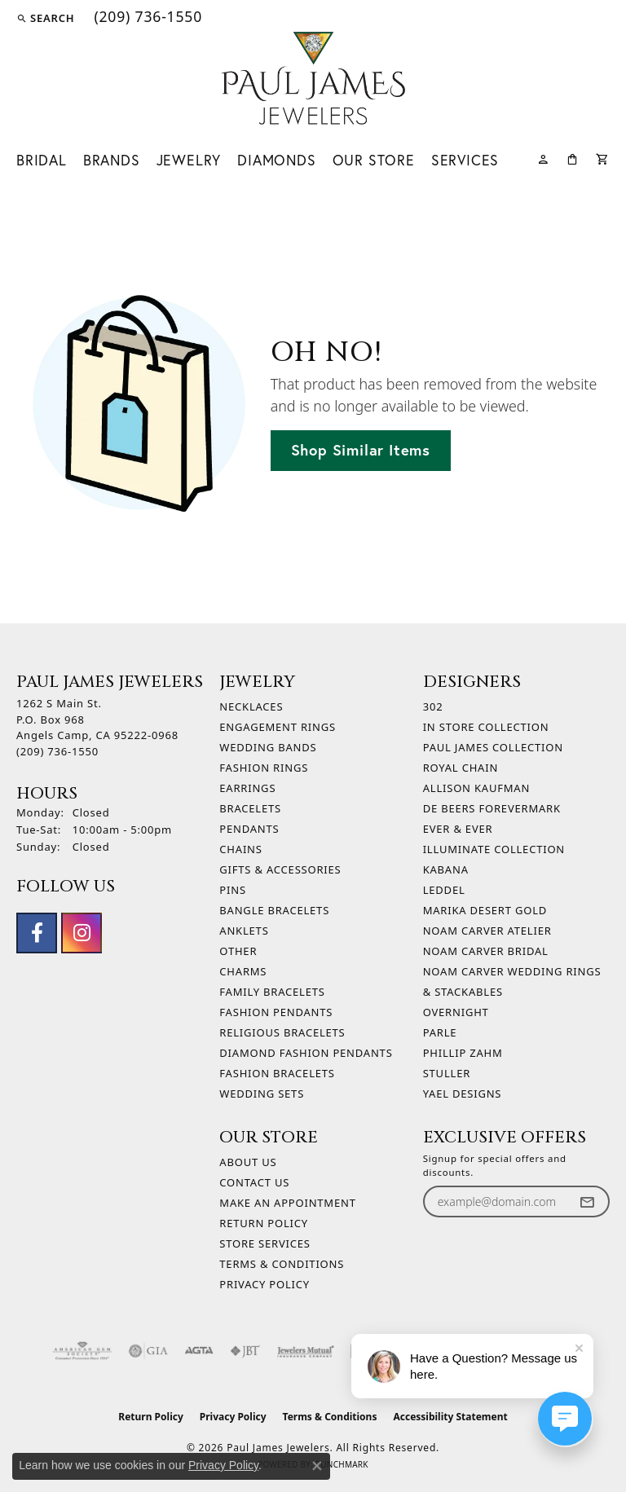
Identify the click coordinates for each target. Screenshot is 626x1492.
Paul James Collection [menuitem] (493, 747)
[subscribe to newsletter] (587, 1201)
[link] (146, 18)
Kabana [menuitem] (446, 869)
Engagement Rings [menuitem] (277, 727)
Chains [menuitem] (240, 849)
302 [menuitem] (433, 706)
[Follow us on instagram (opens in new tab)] (81, 933)
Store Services (264, 1243)
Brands (111, 160)
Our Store (374, 160)
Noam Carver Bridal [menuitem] (486, 951)
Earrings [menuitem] (247, 788)
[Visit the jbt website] (245, 1351)
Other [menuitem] (238, 951)
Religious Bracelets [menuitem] (282, 1032)
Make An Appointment (287, 1202)
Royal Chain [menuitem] (460, 767)
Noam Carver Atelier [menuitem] (487, 930)
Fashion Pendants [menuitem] (276, 1012)
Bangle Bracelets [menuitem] (274, 910)
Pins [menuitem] (232, 889)
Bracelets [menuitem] (250, 808)
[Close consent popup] (317, 1466)
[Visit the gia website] (148, 1351)
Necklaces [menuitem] (251, 706)
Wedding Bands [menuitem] (267, 747)
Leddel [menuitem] (444, 889)
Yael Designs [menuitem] (462, 1093)
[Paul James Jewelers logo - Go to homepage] (313, 78)
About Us (247, 1162)
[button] (45, 18)
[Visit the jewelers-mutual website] (305, 1351)
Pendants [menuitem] (249, 828)
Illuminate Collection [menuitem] (494, 849)
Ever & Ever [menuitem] (458, 828)
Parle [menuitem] (440, 1032)
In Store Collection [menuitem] (486, 727)
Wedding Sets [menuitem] (261, 1093)
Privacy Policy (264, 1284)
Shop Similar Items (360, 450)
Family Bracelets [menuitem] (271, 991)
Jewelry (189, 160)
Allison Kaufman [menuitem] (476, 788)
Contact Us (254, 1182)
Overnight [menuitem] (456, 1012)
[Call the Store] (57, 751)
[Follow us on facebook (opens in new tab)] (36, 933)
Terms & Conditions (281, 1264)
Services (465, 160)
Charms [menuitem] (243, 971)
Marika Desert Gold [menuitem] (485, 910)
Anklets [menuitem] (243, 930)
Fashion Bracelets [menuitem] (276, 1073)
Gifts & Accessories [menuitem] (280, 869)
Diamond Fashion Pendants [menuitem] (305, 1052)
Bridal (41, 160)
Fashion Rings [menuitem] (263, 767)
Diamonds (276, 160)
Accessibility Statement (450, 1417)
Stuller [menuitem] (446, 1073)
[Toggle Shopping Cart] (603, 157)
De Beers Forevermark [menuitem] (492, 808)
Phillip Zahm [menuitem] (463, 1052)
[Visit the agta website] (199, 1351)
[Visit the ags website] (82, 1351)
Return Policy (263, 1223)
